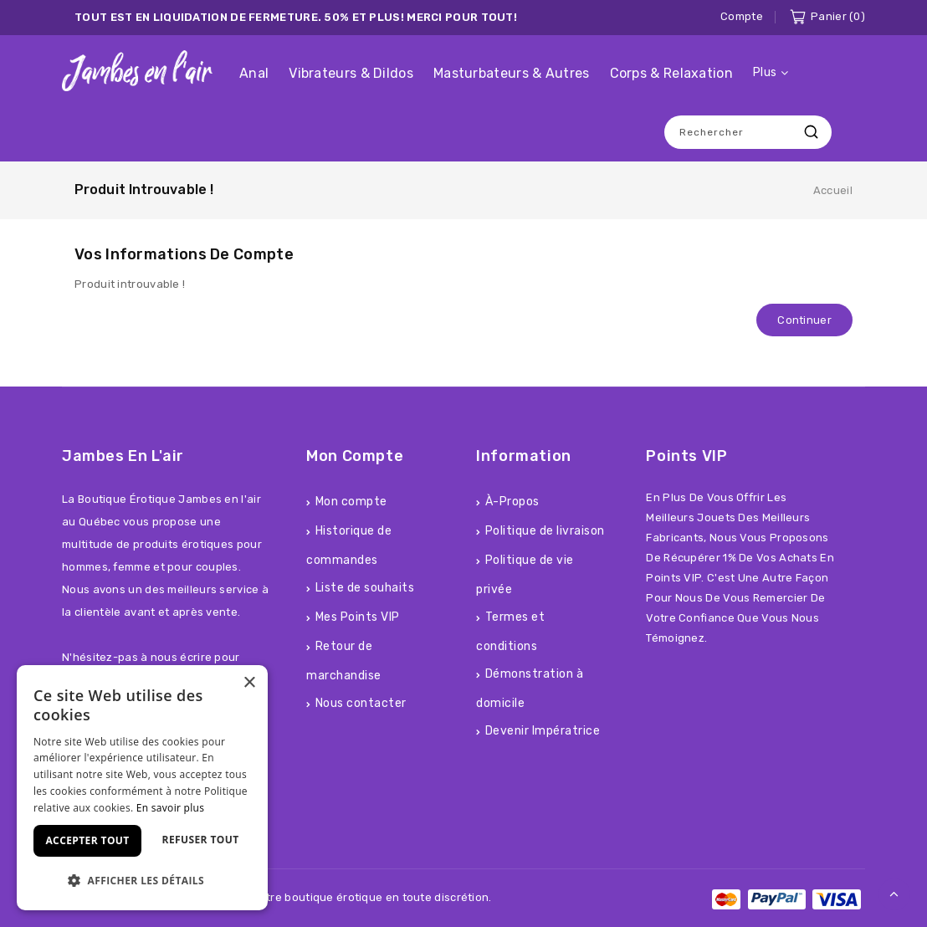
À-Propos (512, 501)
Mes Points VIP (357, 617)
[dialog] (142, 787)
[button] (142, 881)
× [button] (249, 683)
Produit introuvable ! (143, 189)
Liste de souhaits (365, 588)
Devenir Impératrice (543, 731)
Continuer (804, 320)
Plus (764, 72)
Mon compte (351, 501)
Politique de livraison (545, 531)
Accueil (833, 190)
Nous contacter (361, 703)
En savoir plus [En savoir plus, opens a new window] (170, 808)
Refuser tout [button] (200, 839)
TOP (894, 894)
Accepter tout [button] (87, 840)
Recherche (811, 131)
